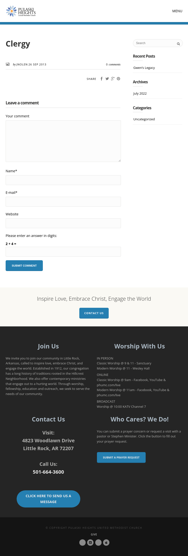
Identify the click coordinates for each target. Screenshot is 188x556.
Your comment (17, 116)
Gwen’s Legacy (144, 67)
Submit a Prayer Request (121, 457)
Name (11, 171)
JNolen (22, 64)
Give (94, 534)
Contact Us (94, 313)
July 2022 (140, 93)
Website (12, 214)
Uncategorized (144, 119)
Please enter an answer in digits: (31, 235)
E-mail (11, 192)
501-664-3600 (48, 472)
